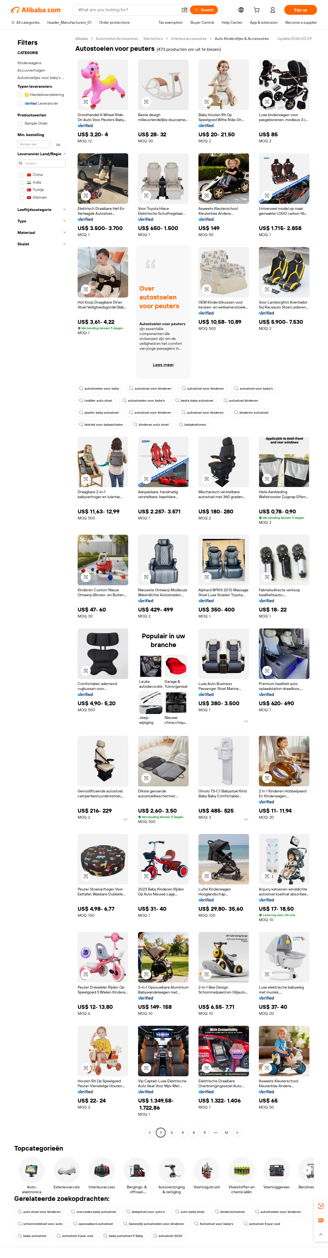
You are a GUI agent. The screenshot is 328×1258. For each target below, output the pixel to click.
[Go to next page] (237, 1133)
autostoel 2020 (167, 1236)
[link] (321, 1206)
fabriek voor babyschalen (101, 424)
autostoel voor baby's (253, 388)
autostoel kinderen (241, 400)
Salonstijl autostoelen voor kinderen (153, 1224)
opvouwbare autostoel (93, 1224)
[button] (184, 10)
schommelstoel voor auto (40, 1224)
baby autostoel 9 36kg (123, 1236)
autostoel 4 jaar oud (262, 1224)
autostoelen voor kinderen (278, 1212)
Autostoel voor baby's (213, 1224)
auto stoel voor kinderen (39, 1212)
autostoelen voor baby (99, 388)
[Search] (204, 9)
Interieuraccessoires (189, 38)
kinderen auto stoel (151, 424)
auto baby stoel (189, 1212)
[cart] (258, 10)
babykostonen (192, 424)
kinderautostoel (230, 1212)
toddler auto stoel (95, 400)
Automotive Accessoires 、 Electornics (129, 38)
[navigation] (41, 586)
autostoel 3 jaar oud (75, 1236)
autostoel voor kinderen (150, 388)
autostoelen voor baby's (143, 400)
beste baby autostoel (194, 400)
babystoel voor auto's (145, 1212)
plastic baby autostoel (99, 412)
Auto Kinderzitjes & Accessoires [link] (242, 38)
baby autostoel (32, 1236)
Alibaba (81, 38)
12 (226, 1132)
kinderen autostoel (251, 412)
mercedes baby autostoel (93, 1212)
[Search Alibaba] (127, 10)
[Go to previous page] (150, 1133)
